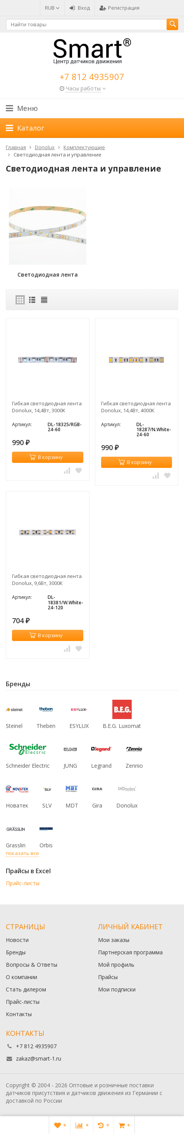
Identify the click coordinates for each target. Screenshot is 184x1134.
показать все (22, 853)
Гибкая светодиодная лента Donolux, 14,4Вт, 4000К (136, 407)
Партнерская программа (130, 952)
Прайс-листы (23, 883)
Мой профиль (116, 964)
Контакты (19, 1014)
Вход (79, 7)
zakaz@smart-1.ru (38, 1058)
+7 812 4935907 (92, 76)
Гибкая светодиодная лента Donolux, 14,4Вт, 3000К (47, 407)
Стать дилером (26, 989)
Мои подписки (117, 989)
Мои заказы (113, 940)
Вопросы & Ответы (31, 964)
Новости (17, 940)
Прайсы (108, 977)
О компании (21, 977)
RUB (52, 7)
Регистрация (119, 7)
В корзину (46, 457)
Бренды (16, 952)
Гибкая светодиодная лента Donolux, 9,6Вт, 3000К (47, 580)
